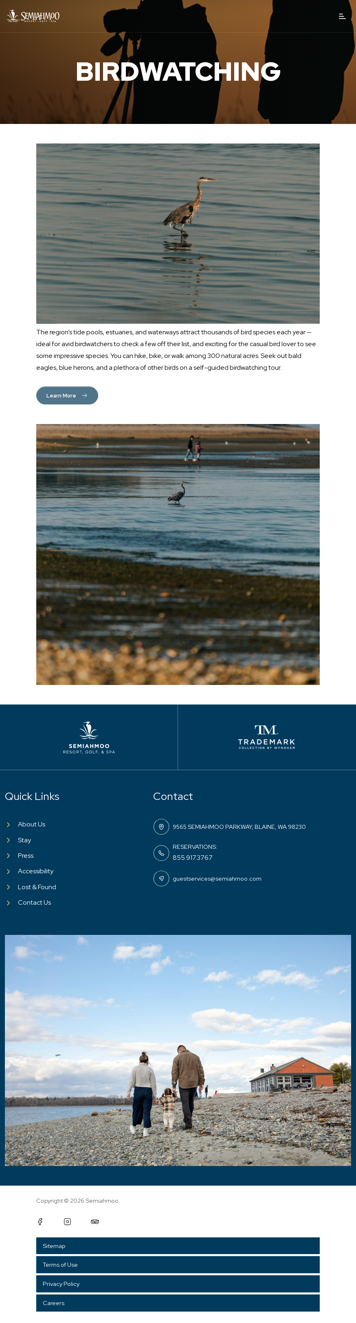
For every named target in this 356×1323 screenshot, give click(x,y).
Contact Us (34, 902)
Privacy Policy (61, 1284)
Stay (24, 840)
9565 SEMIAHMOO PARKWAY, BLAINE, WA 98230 (239, 826)
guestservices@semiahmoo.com (217, 878)
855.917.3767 (193, 857)
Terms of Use (60, 1264)
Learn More (67, 395)
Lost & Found (37, 887)
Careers (53, 1303)
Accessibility (35, 871)
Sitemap (54, 1246)
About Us (31, 824)
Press (25, 855)
